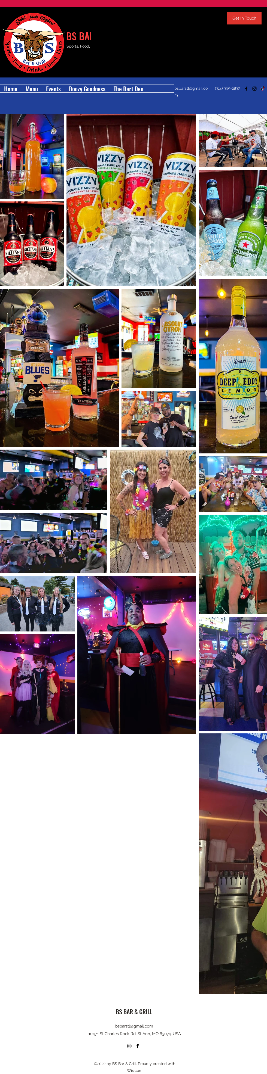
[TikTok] (262, 88)
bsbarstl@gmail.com (134, 1026)
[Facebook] (246, 88)
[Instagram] (254, 88)
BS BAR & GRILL (134, 1011)
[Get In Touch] (244, 18)
